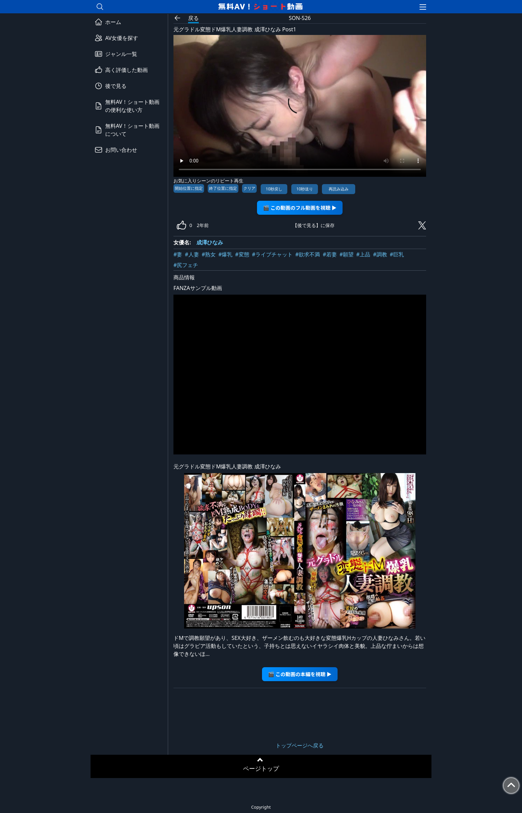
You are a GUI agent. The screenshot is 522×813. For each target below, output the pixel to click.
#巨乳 (397, 254)
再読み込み (339, 189)
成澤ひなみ (209, 242)
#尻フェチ (185, 265)
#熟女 (209, 254)
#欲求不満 (307, 254)
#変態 (242, 254)
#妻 (177, 254)
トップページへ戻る (300, 745)
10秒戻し (274, 189)
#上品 (363, 254)
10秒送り (304, 189)
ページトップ (261, 768)
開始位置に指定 (189, 188)
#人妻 (192, 254)
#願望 (347, 254)
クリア (249, 188)
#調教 (380, 254)
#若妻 (330, 254)
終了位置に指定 (223, 188)
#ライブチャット (272, 254)
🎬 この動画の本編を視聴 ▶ (300, 674)
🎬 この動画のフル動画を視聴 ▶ (300, 207)
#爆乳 (225, 254)
